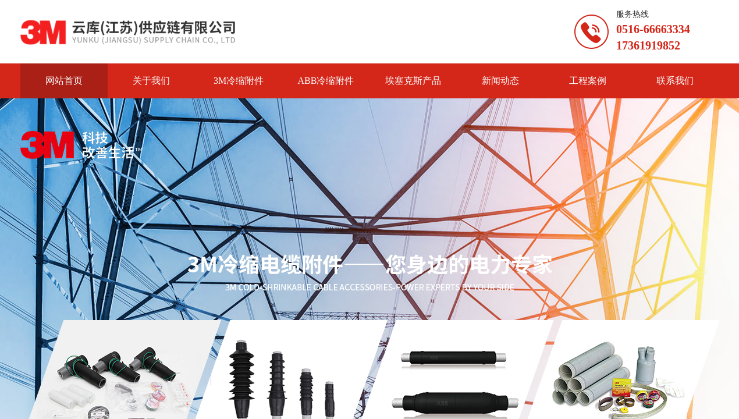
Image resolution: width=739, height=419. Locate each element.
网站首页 (64, 81)
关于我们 (151, 81)
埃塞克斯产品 (413, 81)
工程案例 (587, 81)
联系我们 (675, 81)
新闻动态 (500, 81)
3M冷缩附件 (239, 81)
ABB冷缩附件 (326, 81)
